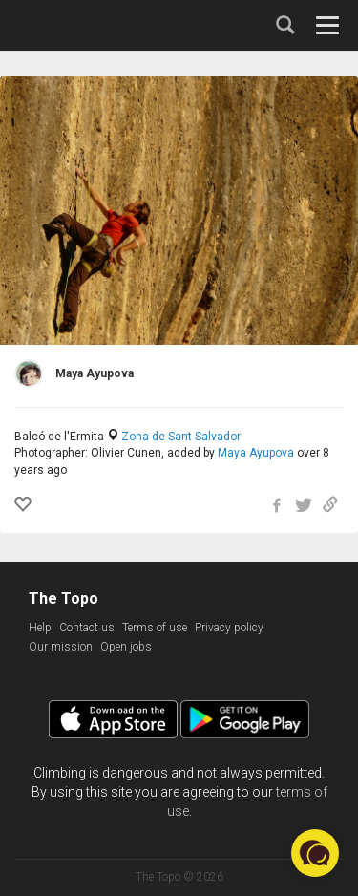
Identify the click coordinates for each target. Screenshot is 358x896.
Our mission (61, 646)
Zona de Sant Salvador (181, 436)
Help (40, 627)
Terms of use (154, 627)
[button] (315, 853)
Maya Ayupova (256, 452)
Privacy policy (229, 627)
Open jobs (126, 646)
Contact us (87, 627)
